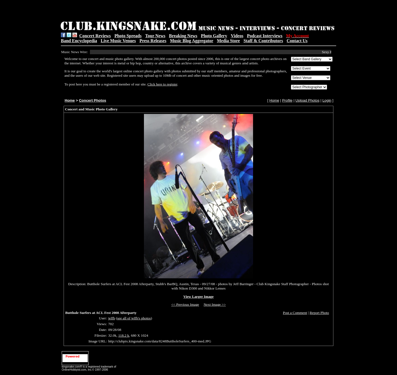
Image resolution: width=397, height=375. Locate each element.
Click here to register (162, 84)
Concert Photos (92, 100)
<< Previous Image (185, 304)
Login (326, 100)
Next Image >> (215, 304)
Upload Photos (307, 100)
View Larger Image (198, 296)
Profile (287, 100)
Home (70, 100)
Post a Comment (295, 313)
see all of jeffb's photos (134, 318)
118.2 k (123, 335)
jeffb (111, 318)
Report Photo (319, 313)
